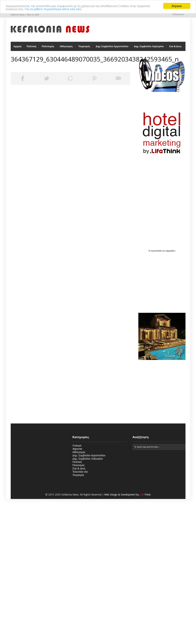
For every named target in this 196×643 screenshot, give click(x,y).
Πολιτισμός (48, 46)
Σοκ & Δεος (175, 46)
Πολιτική (31, 46)
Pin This (94, 78)
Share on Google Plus (70, 78)
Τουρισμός (84, 46)
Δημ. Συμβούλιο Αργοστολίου (112, 46)
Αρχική (17, 46)
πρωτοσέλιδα (156, 251)
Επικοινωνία (178, 14)
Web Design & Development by (127, 494)
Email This (118, 78)
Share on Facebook (23, 78)
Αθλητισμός (66, 46)
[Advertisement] (161, 280)
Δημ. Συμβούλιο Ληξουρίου (149, 46)
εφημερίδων (170, 251)
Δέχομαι (177, 6)
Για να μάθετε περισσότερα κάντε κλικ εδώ (53, 9)
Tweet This (47, 78)
